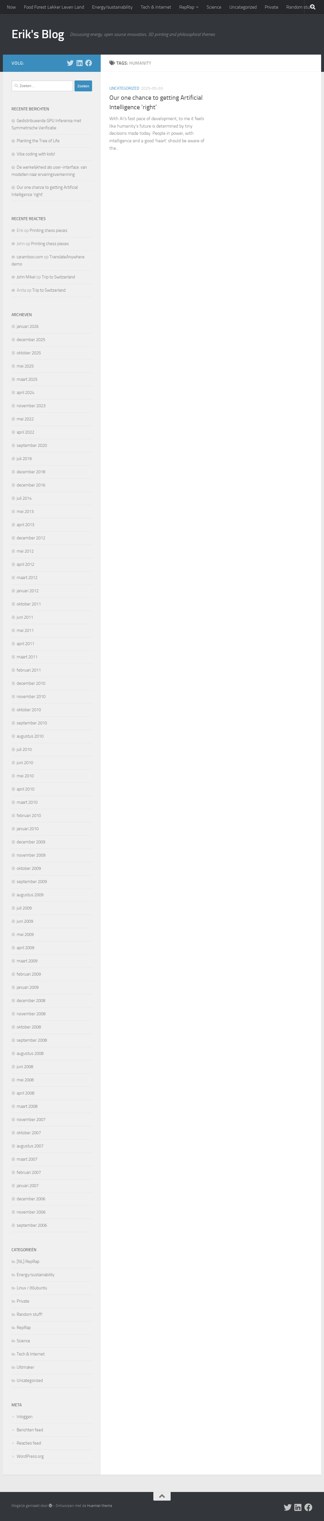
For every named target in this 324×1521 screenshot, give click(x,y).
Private (271, 7)
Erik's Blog (38, 34)
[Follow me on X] (70, 62)
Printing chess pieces (48, 230)
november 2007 (31, 1119)
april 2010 (25, 789)
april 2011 (25, 643)
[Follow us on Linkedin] (79, 62)
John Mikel (26, 277)
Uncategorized (243, 7)
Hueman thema (99, 1505)
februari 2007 (29, 1172)
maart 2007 (27, 1159)
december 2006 (31, 1198)
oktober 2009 (29, 868)
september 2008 (32, 1040)
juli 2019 (24, 458)
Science (214, 7)
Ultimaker (25, 1367)
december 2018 (31, 471)
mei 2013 (25, 511)
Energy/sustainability (112, 7)
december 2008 (31, 1000)
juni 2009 (25, 921)
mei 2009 (25, 934)
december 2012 (31, 538)
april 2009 (25, 947)
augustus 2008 (30, 1053)
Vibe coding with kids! (36, 154)
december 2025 (31, 339)
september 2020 (32, 445)
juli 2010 (24, 749)
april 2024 (25, 392)
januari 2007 (28, 1185)
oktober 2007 (29, 1132)
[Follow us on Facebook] (88, 62)
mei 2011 (25, 630)
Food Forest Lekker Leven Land (54, 7)
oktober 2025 (29, 352)
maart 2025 (27, 379)
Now (11, 7)
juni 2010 (25, 762)
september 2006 (32, 1225)
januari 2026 (28, 326)
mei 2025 (25, 366)
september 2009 (32, 881)
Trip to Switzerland (58, 277)
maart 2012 (27, 577)
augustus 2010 (30, 736)
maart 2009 (27, 961)
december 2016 (31, 485)
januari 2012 (28, 590)
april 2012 (25, 564)
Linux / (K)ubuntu (32, 1288)
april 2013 (25, 524)
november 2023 (31, 405)
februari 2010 (29, 815)
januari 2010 (28, 828)
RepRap (186, 7)
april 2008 (25, 1093)
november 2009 (31, 855)
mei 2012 (25, 551)
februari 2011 (29, 670)
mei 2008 (25, 1079)
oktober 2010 (29, 709)
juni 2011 (25, 617)
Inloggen (25, 1416)
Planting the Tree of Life (38, 140)
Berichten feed (30, 1429)
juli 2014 (24, 498)
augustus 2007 (30, 1146)
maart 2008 (27, 1106)
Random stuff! (300, 7)
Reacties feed (29, 1443)
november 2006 (31, 1212)
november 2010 (31, 696)
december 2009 (31, 842)
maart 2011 (27, 656)
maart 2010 (27, 802)
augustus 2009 (30, 894)
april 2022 (25, 432)
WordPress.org (30, 1456)
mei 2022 (25, 419)
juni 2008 (25, 1066)
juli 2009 (24, 908)
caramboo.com (30, 256)
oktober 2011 (29, 604)
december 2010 (31, 683)
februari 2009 (29, 974)
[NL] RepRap (28, 1261)
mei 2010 (25, 775)
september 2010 (32, 723)
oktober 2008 (29, 1027)
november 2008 (31, 1013)
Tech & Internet (156, 7)
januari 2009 (28, 987)
